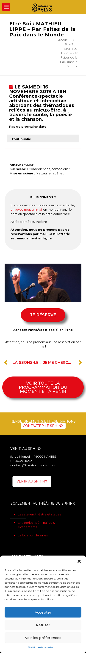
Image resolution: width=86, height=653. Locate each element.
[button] (79, 561)
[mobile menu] (6, 7)
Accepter (43, 612)
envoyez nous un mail (26, 209)
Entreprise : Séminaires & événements (36, 525)
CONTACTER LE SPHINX (43, 426)
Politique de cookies (40, 647)
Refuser (43, 625)
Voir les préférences (43, 637)
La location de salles (33, 535)
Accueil (63, 40)
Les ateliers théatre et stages (39, 514)
